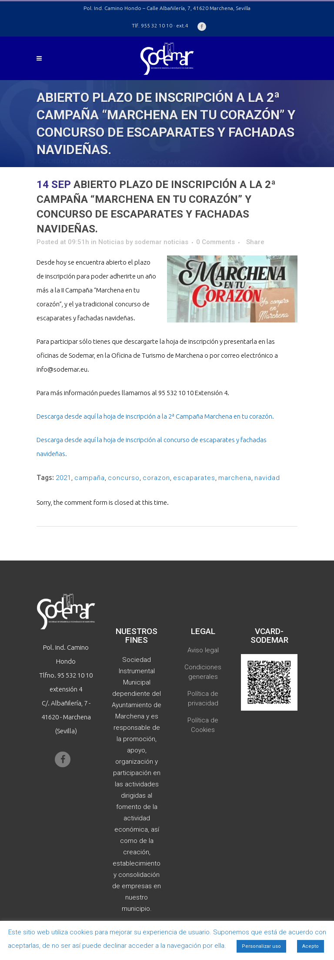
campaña (89, 478)
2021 (63, 478)
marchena (234, 478)
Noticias (111, 242)
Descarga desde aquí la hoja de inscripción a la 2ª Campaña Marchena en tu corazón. (155, 416)
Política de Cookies (202, 725)
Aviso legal (203, 650)
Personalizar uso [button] (261, 946)
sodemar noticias (161, 242)
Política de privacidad (202, 698)
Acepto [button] (310, 946)
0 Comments (215, 242)
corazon (156, 478)
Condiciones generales (202, 672)
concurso (124, 478)
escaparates (194, 478)
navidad (267, 478)
